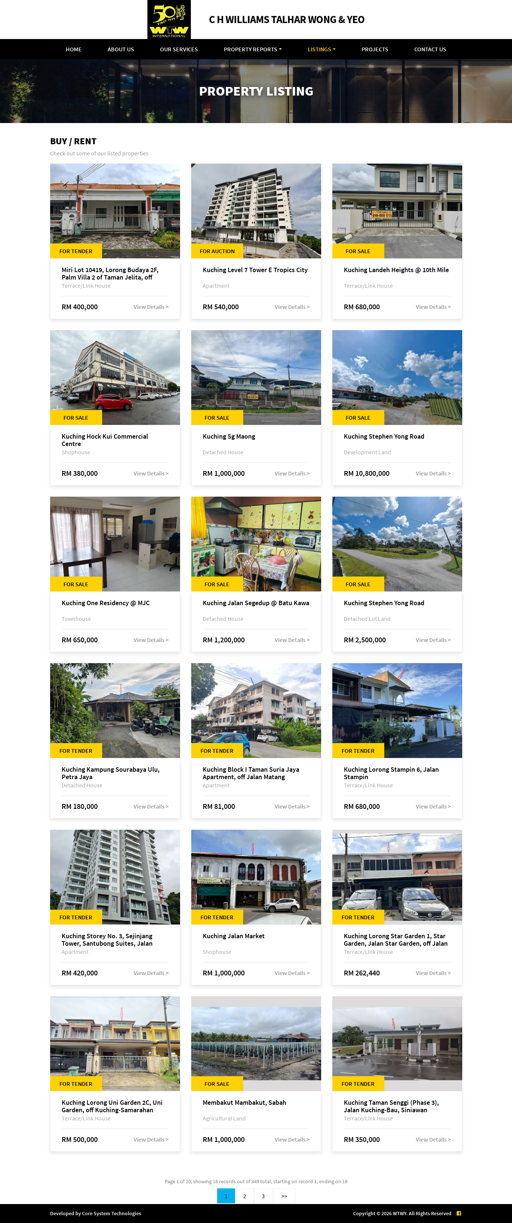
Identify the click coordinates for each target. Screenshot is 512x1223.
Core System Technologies (111, 1213)
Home (74, 49)
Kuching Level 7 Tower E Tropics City (255, 270)
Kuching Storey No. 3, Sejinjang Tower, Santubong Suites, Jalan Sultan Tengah (107, 939)
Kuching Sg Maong (229, 437)
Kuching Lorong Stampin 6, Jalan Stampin (391, 773)
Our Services (179, 49)
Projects (375, 49)
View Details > (151, 306)
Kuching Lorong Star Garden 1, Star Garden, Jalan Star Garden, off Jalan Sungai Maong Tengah (396, 939)
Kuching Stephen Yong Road (384, 437)
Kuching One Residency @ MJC (106, 603)
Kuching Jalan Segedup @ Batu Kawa (256, 603)
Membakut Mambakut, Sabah (244, 1103)
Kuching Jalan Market (234, 936)
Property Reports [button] (250, 49)
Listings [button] (319, 49)
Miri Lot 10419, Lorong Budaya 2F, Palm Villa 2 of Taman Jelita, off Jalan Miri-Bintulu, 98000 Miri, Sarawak (110, 273)
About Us (121, 49)
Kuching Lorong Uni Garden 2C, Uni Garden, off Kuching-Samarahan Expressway (112, 1106)
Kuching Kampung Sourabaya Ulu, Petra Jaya (111, 773)
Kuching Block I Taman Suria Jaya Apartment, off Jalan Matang (251, 773)
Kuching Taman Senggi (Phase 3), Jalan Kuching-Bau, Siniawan (391, 1106)
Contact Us (430, 49)
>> (284, 1196)
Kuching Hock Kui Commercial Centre (105, 440)
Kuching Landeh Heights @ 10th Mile (396, 270)
